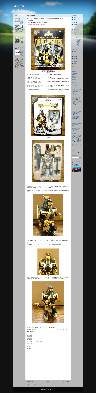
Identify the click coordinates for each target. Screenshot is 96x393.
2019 (75, 26)
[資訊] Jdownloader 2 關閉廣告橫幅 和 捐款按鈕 (76, 94)
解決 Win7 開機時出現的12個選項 (76, 107)
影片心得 (74, 82)
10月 (76, 31)
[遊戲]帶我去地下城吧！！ (22, 39)
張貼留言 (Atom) (33, 384)
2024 (75, 19)
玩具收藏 (31, 343)
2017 (75, 29)
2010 (75, 61)
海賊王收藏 (74, 73)
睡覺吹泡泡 (18, 6)
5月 (75, 32)
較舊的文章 (66, 382)
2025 (75, 17)
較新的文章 (30, 382)
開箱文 (73, 74)
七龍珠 (73, 68)
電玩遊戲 (74, 77)
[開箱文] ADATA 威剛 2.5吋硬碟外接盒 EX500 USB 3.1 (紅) (76, 90)
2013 (75, 56)
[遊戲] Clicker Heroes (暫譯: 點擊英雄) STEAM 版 (76, 102)
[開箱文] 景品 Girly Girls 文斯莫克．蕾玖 (76, 98)
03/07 (77, 37)
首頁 (48, 382)
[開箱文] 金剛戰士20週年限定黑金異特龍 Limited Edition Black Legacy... (78, 43)
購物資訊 (74, 84)
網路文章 (74, 79)
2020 (75, 24)
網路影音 (74, 81)
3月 (75, 34)
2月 (75, 49)
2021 (75, 22)
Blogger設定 (74, 85)
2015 (75, 53)
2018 (75, 27)
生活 (73, 70)
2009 (75, 63)
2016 (75, 51)
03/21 (77, 36)
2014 (75, 54)
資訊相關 (74, 76)
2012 (75, 58)
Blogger (53, 389)
